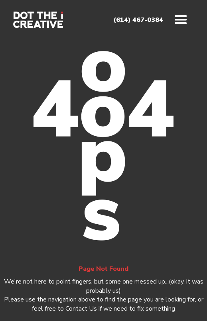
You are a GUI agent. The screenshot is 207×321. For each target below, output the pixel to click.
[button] (180, 19)
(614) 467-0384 (138, 20)
